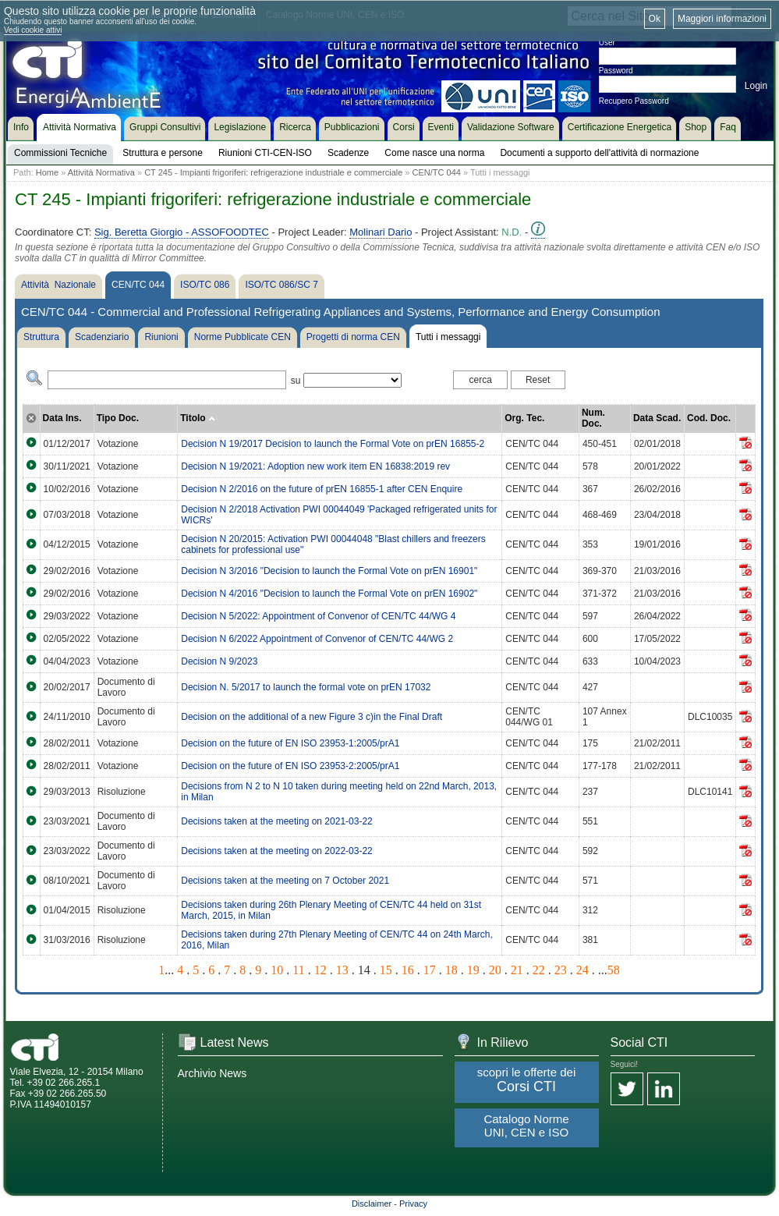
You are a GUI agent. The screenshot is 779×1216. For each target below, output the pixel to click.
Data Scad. (657, 418)
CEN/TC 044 (437, 172)
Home (47, 172)
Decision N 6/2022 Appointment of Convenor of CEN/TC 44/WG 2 (317, 638)
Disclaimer (371, 1203)
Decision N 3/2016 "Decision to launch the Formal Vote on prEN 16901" (329, 570)
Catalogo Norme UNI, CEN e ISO (525, 1125)
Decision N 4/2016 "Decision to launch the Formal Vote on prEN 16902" (329, 593)
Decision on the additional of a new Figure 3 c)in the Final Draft (311, 716)
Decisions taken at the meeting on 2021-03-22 (277, 821)
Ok (654, 18)
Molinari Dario (380, 232)
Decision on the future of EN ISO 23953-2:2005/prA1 (290, 765)
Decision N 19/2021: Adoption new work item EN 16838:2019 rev (315, 466)
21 (517, 970)
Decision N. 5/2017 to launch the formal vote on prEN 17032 (305, 687)
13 (342, 970)
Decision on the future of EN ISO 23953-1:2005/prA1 (290, 743)
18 (451, 970)
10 (277, 970)
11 (298, 970)
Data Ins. (62, 418)
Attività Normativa (101, 172)
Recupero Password (634, 101)
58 (613, 970)
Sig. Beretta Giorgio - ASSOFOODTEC (181, 232)
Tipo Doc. (118, 418)
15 (386, 970)
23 (560, 970)
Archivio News (212, 1073)
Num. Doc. (593, 418)
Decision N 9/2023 (219, 661)
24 (582, 970)
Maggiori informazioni (722, 18)
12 (320, 970)
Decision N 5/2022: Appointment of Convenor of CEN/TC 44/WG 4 (318, 616)
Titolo (197, 418)
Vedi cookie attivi (33, 30)
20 (495, 970)
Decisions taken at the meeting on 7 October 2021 (285, 880)
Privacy (413, 1203)
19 (473, 970)
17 (429, 970)
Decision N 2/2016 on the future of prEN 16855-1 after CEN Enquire (321, 489)
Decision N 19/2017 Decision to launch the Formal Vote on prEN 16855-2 (332, 443)
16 (408, 970)
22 (539, 970)
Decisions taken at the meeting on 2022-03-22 (277, 851)
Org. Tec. (524, 418)
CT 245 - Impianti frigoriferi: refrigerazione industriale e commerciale (273, 172)
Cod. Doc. (709, 418)
